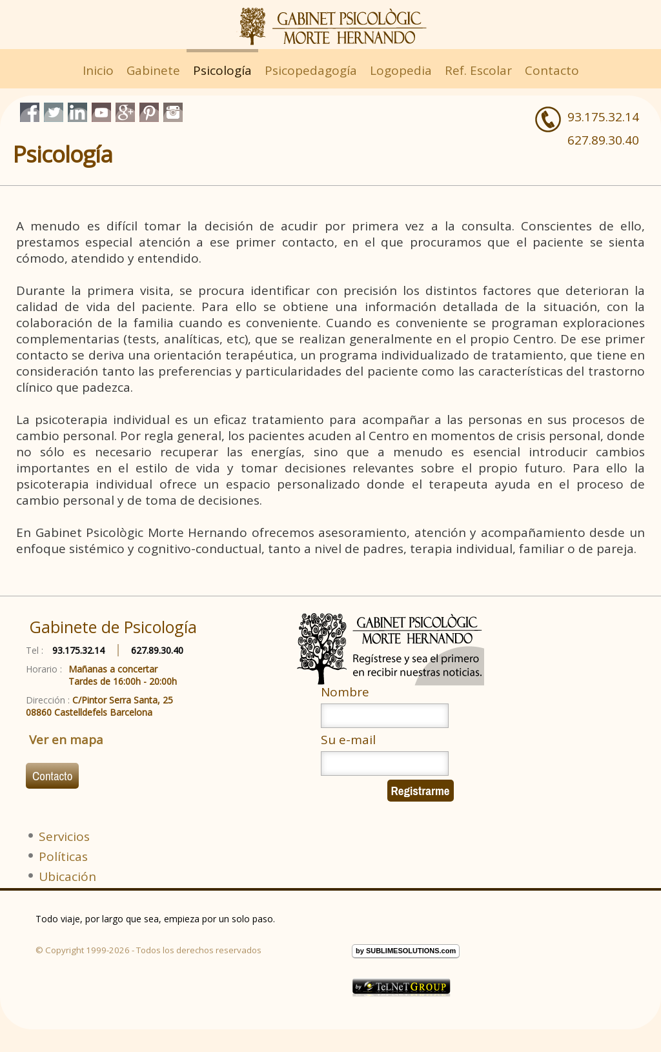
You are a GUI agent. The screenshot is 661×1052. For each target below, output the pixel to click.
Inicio (98, 70)
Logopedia (401, 70)
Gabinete (153, 70)
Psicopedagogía (311, 70)
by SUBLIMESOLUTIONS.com (406, 951)
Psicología (222, 70)
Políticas (63, 856)
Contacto (552, 70)
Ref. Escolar (478, 70)
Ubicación (67, 876)
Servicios (64, 836)
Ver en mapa (66, 739)
